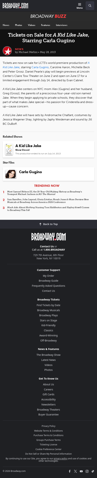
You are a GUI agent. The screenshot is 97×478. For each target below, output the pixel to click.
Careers (48, 389)
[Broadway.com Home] (15, 5)
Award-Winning (48, 335)
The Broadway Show (49, 355)
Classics (48, 330)
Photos (18, 25)
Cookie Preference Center (48, 449)
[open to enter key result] (90, 5)
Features (45, 25)
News (6, 25)
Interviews (61, 25)
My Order (48, 275)
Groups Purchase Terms (48, 440)
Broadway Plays (48, 315)
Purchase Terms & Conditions (48, 435)
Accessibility (48, 399)
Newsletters (48, 404)
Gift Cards (48, 394)
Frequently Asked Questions (48, 285)
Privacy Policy (48, 426)
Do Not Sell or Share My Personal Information (48, 453)
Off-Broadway (48, 340)
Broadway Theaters (48, 409)
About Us (48, 384)
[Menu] (80, 6)
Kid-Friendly (48, 325)
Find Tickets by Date (48, 305)
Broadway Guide (48, 280)
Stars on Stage (48, 320)
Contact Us (47, 246)
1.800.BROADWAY (54, 249)
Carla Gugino (40, 67)
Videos (31, 25)
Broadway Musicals (48, 310)
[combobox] (88, 5)
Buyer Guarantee (48, 414)
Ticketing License (48, 444)
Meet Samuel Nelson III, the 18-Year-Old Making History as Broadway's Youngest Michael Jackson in (44, 192)
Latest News (48, 360)
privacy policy (60, 458)
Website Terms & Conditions (48, 430)
